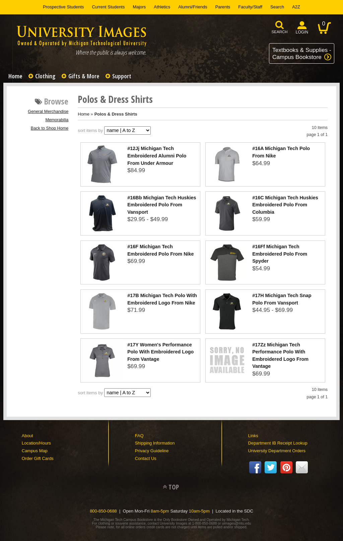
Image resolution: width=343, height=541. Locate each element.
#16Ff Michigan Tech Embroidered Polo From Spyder (279, 254)
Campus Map (35, 450)
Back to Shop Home (50, 128)
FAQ (139, 435)
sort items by (90, 130)
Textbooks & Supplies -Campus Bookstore (301, 53)
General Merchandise (48, 111)
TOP (173, 486)
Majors (139, 6)
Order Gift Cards (38, 458)
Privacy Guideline (152, 450)
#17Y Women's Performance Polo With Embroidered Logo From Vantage (160, 352)
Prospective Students (63, 6)
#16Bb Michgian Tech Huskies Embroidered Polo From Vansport (161, 205)
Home (15, 76)
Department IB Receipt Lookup (277, 443)
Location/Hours (36, 443)
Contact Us (145, 458)
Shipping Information (155, 443)
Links (253, 435)
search (280, 32)
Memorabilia (56, 120)
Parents (222, 6)
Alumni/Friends (192, 6)
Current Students (108, 6)
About (27, 435)
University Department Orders (276, 450)
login (302, 32)
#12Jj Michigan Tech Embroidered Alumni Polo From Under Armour (156, 155)
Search (277, 6)
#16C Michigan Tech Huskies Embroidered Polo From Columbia (285, 205)
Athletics (162, 6)
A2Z (296, 6)
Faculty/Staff (250, 6)
